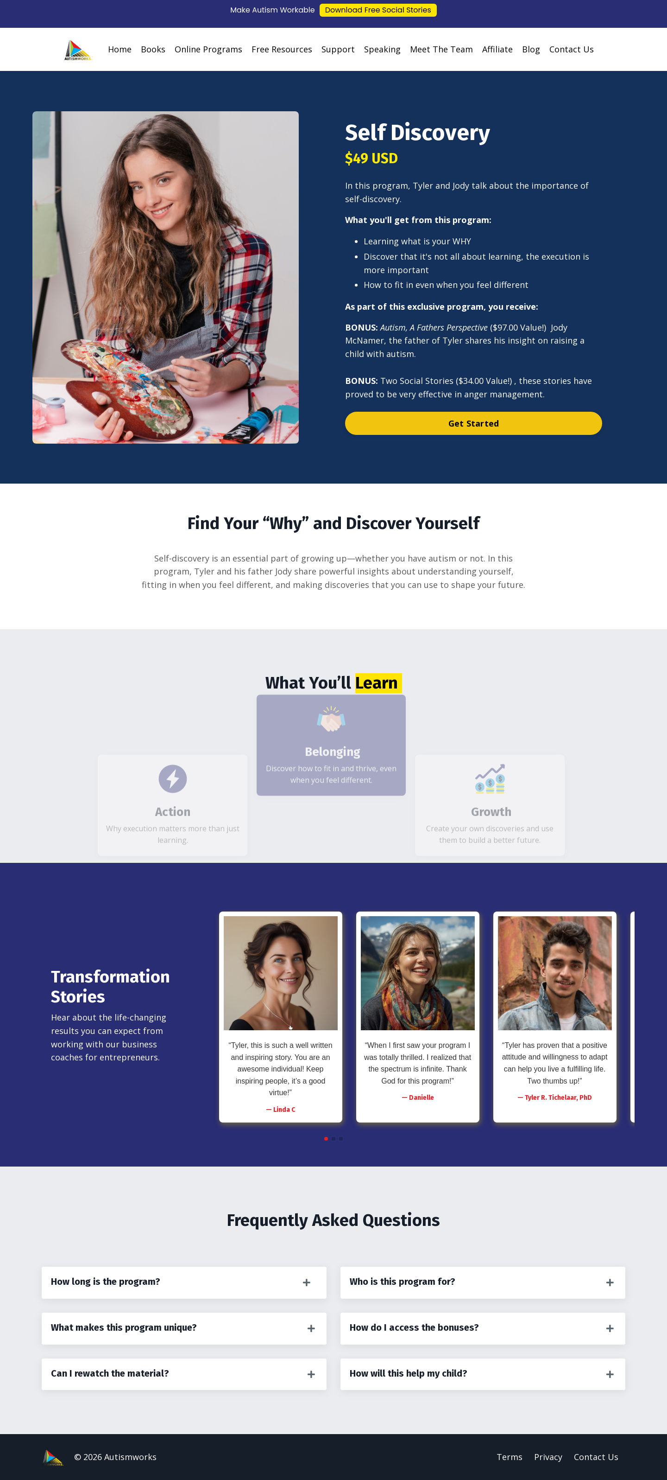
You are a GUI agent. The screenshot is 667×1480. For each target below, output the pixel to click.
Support (338, 49)
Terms (509, 1456)
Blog (531, 49)
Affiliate (497, 49)
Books (153, 49)
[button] (326, 1139)
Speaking (382, 49)
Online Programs (208, 49)
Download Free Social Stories (378, 10)
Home (120, 49)
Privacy (548, 1456)
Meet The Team (441, 49)
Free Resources (282, 49)
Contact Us (571, 49)
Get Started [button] (473, 423)
